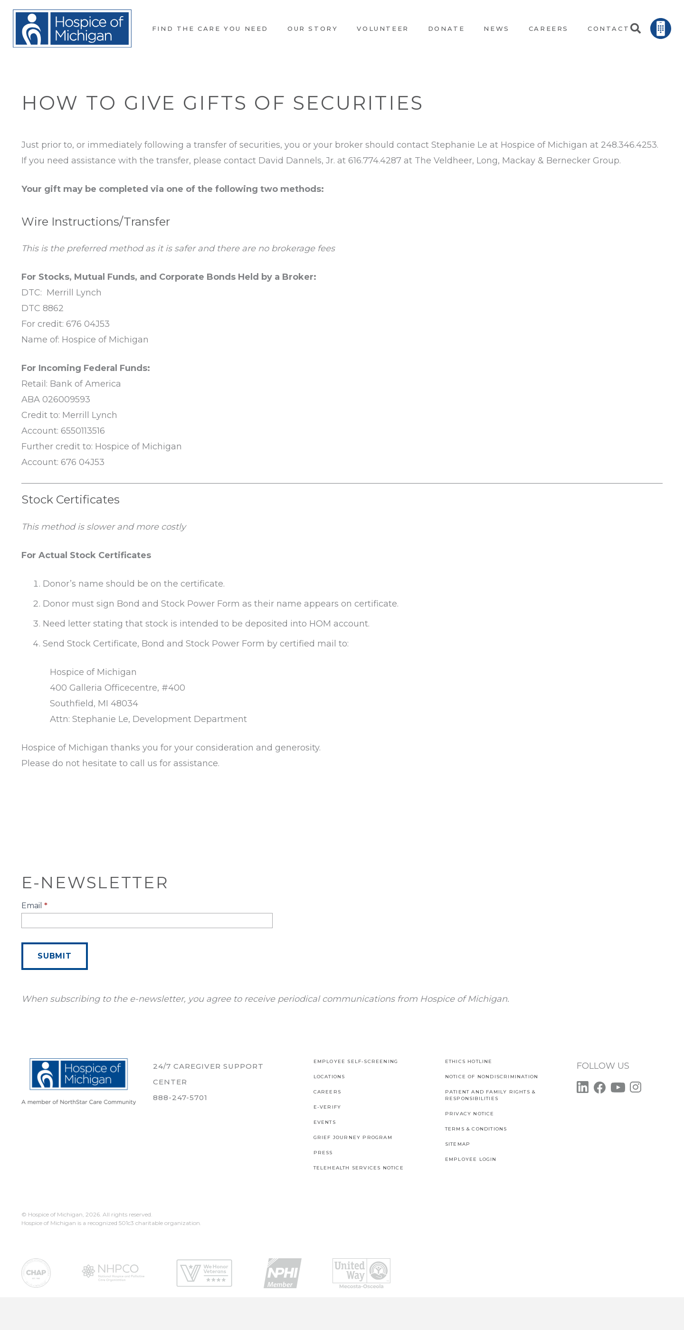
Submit (55, 955)
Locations (329, 1077)
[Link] (72, 29)
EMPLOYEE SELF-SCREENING (356, 1061)
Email (34, 905)
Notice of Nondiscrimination (491, 1077)
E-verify (328, 1107)
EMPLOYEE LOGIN (471, 1159)
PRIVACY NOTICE (469, 1114)
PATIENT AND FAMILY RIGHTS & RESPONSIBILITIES (490, 1095)
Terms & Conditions (476, 1129)
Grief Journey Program (353, 1137)
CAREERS (327, 1092)
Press (323, 1153)
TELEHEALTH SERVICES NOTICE (359, 1168)
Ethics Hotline (469, 1061)
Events (325, 1122)
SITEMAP (457, 1144)
